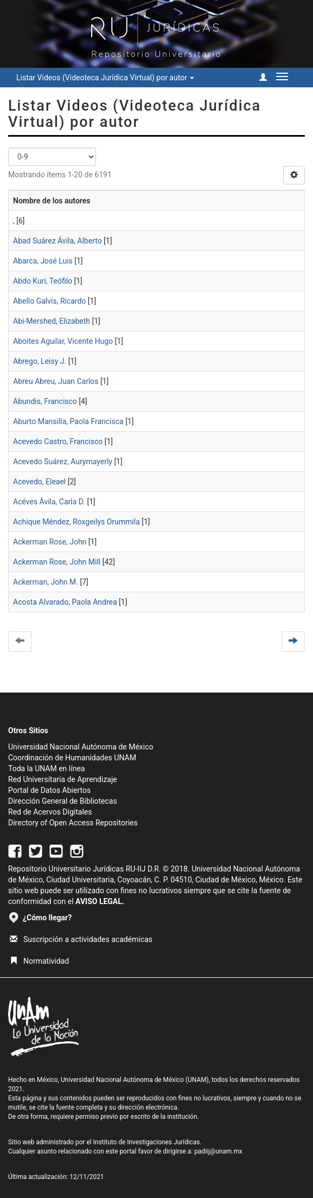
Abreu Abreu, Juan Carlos (56, 381)
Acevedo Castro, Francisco (58, 441)
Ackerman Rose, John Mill (56, 562)
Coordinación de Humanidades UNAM (72, 757)
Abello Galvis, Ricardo (49, 301)
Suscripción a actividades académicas (81, 939)
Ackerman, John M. (45, 582)
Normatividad (39, 961)
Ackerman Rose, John (49, 541)
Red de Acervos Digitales (50, 812)
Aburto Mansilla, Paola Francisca (68, 421)
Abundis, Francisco (45, 401)
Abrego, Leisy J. (39, 361)
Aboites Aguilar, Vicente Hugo (63, 341)
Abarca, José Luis (43, 261)
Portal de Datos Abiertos (49, 790)
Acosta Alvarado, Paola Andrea (65, 602)
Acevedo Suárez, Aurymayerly (62, 461)
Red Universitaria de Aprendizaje (62, 779)
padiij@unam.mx (218, 1151)
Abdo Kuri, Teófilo (42, 281)
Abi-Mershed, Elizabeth (51, 321)
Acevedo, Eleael (39, 481)
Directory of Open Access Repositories (73, 822)
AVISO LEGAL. (99, 901)
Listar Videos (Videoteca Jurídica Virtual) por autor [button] (105, 77)
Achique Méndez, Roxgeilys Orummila (76, 521)
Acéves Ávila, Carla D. (49, 501)
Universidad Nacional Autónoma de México (81, 746)
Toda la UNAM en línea (46, 768)
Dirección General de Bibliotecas (62, 801)
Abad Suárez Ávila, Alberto (57, 240)
